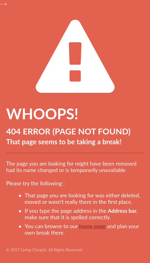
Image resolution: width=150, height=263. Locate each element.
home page (92, 226)
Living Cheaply (34, 249)
